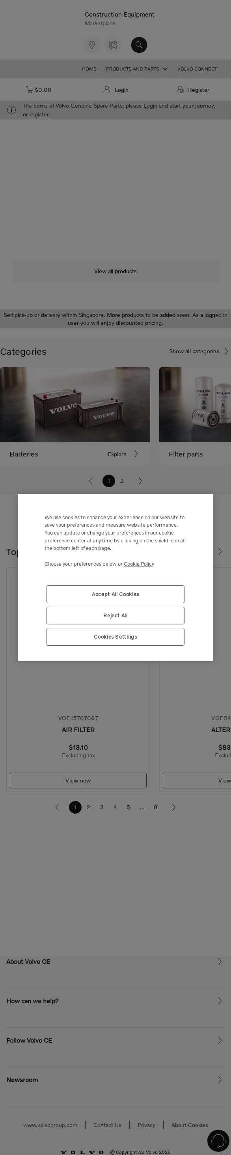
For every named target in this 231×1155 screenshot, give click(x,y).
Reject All (115, 615)
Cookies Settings (115, 636)
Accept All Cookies (115, 594)
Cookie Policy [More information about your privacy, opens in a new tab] (139, 564)
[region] (115, 577)
